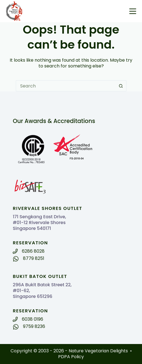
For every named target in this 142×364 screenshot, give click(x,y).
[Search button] (120, 85)
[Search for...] (65, 85)
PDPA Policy (71, 356)
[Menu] (132, 11)
